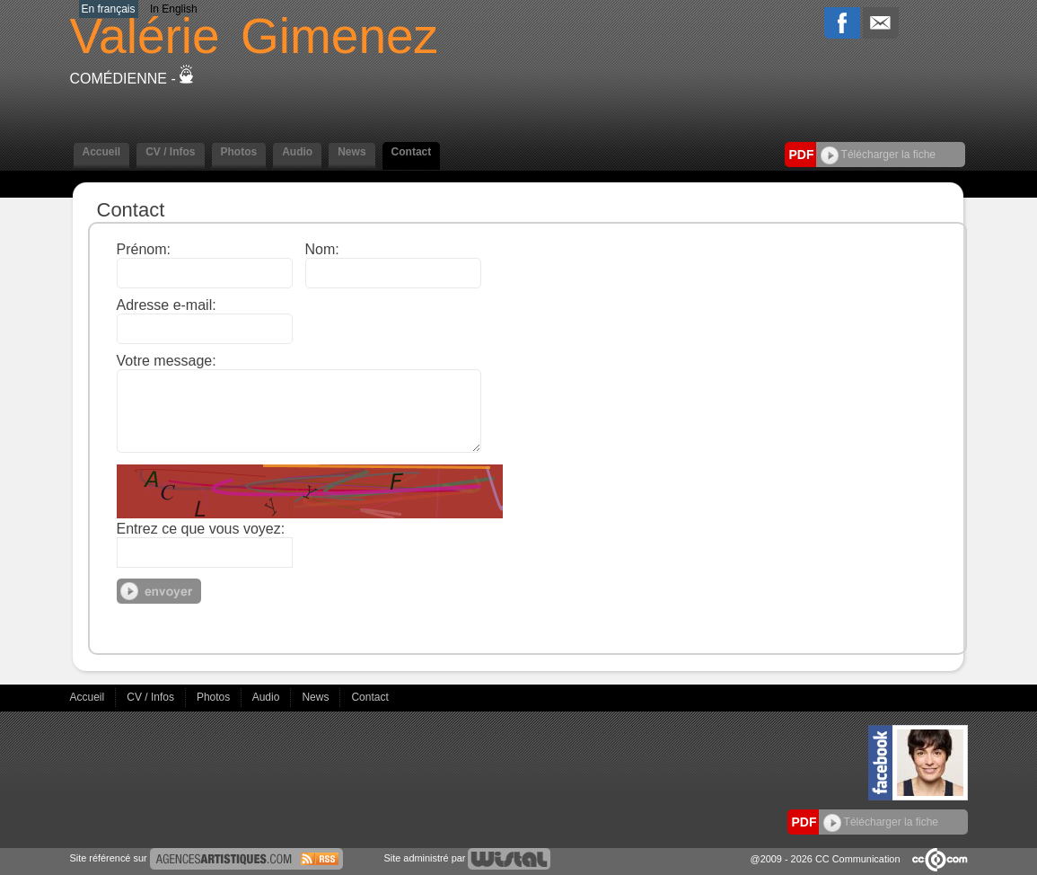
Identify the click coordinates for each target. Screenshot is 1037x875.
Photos (239, 152)
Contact (411, 152)
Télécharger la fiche (878, 154)
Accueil (102, 152)
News (351, 152)
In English (174, 9)
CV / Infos (170, 152)
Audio (297, 152)
